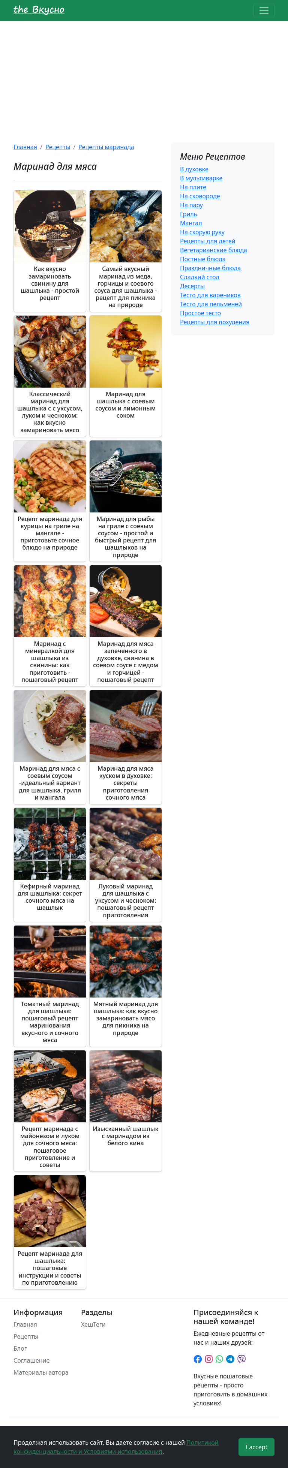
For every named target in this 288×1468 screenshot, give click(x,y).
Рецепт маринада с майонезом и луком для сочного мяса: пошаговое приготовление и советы (50, 1147)
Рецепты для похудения (214, 322)
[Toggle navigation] (264, 10)
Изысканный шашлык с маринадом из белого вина (126, 1136)
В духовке (194, 169)
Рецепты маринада (106, 147)
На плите (193, 187)
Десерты (192, 286)
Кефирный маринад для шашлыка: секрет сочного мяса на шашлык (50, 897)
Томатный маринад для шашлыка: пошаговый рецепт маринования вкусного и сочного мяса (50, 1022)
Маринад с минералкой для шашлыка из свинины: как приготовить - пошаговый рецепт (49, 662)
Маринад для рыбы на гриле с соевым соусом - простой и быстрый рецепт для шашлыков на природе (125, 537)
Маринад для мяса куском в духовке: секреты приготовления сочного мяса (125, 782)
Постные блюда (203, 259)
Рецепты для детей (208, 241)
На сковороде (200, 196)
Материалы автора (41, 1372)
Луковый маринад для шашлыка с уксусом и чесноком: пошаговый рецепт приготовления (125, 900)
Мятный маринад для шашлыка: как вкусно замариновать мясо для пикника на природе (125, 1018)
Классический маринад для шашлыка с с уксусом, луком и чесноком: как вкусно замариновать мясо (49, 412)
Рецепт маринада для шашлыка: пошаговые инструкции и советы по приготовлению (50, 1268)
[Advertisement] (144, 77)
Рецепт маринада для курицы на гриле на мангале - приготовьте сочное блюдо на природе (50, 533)
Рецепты (57, 147)
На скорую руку (202, 232)
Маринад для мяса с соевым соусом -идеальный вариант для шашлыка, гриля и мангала (50, 782)
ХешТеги (93, 1324)
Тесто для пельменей (211, 304)
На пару (191, 205)
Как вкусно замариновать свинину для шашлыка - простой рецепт (50, 283)
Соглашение (32, 1360)
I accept (257, 1447)
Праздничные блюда (210, 268)
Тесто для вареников (210, 295)
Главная (25, 147)
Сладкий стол (199, 277)
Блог (20, 1348)
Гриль (188, 214)
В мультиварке (201, 178)
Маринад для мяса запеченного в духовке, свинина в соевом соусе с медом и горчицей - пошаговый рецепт (125, 662)
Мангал (191, 223)
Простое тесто (200, 313)
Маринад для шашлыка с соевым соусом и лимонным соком (126, 405)
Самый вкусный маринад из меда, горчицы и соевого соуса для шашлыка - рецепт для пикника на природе (125, 287)
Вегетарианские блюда (213, 250)
